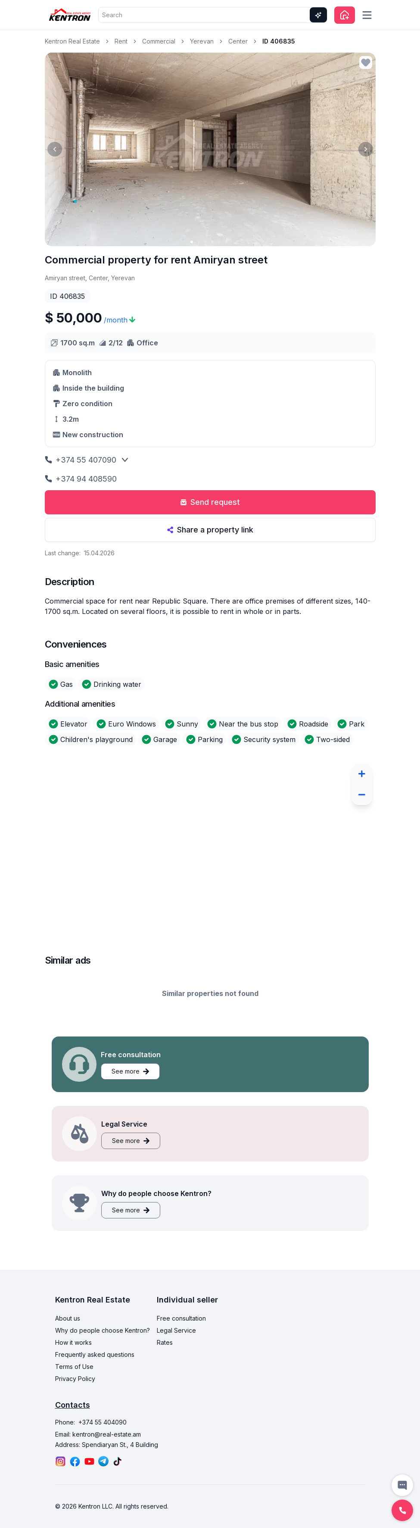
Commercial (158, 41)
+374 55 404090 (102, 1422)
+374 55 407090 (80, 459)
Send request (210, 502)
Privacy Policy (75, 1378)
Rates (165, 1342)
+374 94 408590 (81, 478)
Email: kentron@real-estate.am (98, 1434)
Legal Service (176, 1330)
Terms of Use (74, 1366)
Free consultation (181, 1318)
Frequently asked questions (94, 1354)
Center (238, 41)
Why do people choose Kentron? (102, 1330)
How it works (73, 1342)
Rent (121, 41)
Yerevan (202, 41)
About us (67, 1318)
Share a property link (210, 529)
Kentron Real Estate (72, 41)
